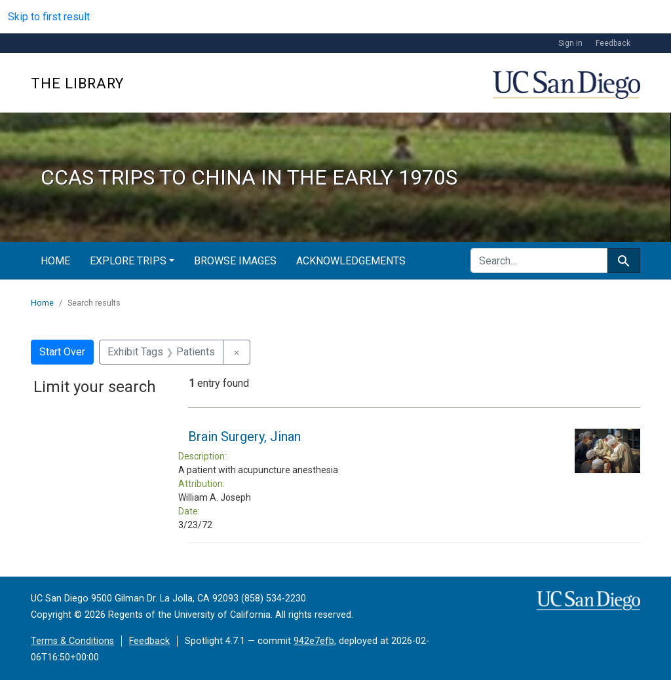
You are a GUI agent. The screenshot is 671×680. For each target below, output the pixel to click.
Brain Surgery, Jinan (244, 436)
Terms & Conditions (72, 641)
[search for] (538, 260)
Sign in (570, 43)
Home (55, 261)
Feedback (613, 43)
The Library (77, 83)
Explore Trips (128, 261)
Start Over (62, 352)
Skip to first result (49, 16)
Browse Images (235, 261)
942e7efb (314, 641)
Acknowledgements (351, 261)
